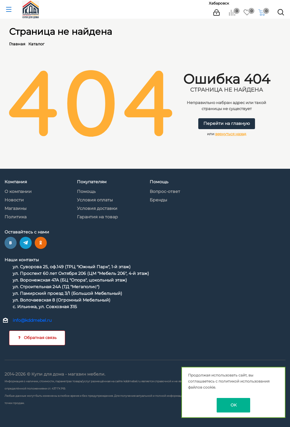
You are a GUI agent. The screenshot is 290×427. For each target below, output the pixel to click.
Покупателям (92, 181)
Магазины (16, 208)
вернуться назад (230, 134)
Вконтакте (11, 243)
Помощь (86, 191)
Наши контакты (22, 259)
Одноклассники (41, 243)
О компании (18, 191)
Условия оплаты (95, 200)
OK (234, 405)
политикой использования (243, 381)
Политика (16, 217)
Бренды (158, 200)
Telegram (26, 243)
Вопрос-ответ (165, 191)
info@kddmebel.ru (32, 320)
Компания (16, 181)
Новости (14, 200)
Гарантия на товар (97, 217)
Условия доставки (97, 208)
